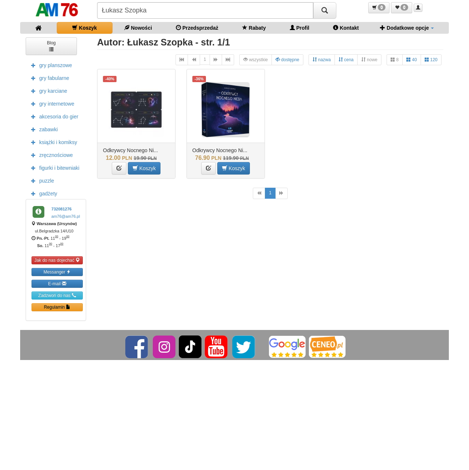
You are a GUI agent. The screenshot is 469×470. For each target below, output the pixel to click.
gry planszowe (49, 65)
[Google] (287, 346)
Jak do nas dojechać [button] (57, 260)
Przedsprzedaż (197, 28)
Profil (300, 28)
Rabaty (254, 28)
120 (431, 59)
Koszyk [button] (144, 168)
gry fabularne (48, 78)
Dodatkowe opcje (407, 28)
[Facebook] (137, 346)
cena (346, 59)
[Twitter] (244, 346)
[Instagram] (164, 346)
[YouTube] (216, 346)
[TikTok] (190, 346)
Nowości (138, 28)
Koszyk (84, 28)
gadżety (42, 193)
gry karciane (47, 91)
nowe (369, 59)
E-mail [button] (57, 283)
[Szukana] (205, 10)
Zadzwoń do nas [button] (57, 295)
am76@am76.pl (65, 216)
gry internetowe (50, 103)
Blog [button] (51, 45)
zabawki (42, 129)
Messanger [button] (57, 272)
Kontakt (346, 28)
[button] (378, 7)
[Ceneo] (327, 346)
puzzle (40, 180)
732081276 (61, 209)
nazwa (322, 59)
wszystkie (255, 59)
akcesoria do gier (52, 116)
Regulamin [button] (57, 307)
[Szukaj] (324, 10)
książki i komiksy (52, 142)
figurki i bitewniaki (53, 168)
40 (411, 59)
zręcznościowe (50, 155)
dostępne (287, 59)
